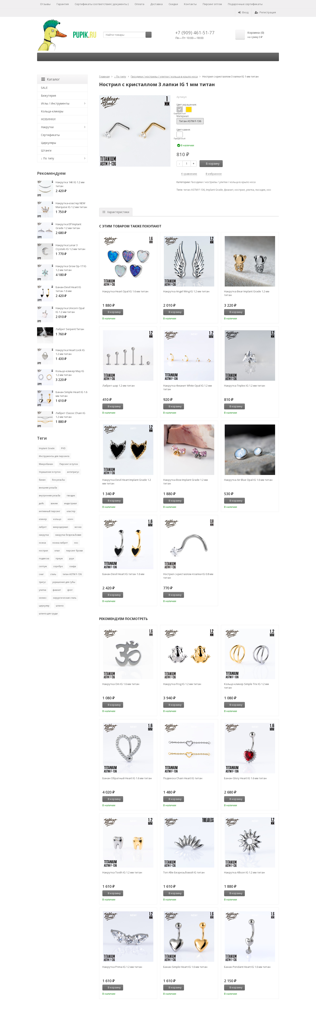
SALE (44, 88)
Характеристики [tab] (115, 212)
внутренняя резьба (49, 495)
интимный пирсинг (49, 511)
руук (71, 558)
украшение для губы (63, 581)
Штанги (46, 150)
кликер (43, 519)
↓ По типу (120, 76)
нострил (240, 189)
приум (59, 558)
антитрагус (73, 471)
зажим (54, 503)
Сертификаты (50, 135)
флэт (70, 589)
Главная (104, 76)
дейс (41, 503)
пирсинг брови (74, 550)
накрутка (44, 534)
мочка (78, 526)
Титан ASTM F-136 (190, 121)
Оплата (139, 4)
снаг (41, 574)
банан (42, 479)
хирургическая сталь (64, 597)
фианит (228, 189)
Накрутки (47, 127)
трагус (42, 581)
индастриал (70, 503)
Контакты (190, 4)
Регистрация (265, 12)
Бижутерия (48, 95)
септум (43, 566)
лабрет (43, 526)
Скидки (173, 4)
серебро (58, 566)
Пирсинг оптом (212, 4)
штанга (59, 605)
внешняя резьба (48, 487)
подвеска (44, 558)
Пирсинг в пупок (68, 463)
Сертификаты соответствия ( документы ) (102, 4)
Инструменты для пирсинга (54, 456)
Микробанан (46, 463)
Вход (243, 12)
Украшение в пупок (50, 471)
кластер (71, 511)
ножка (42, 542)
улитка (250, 189)
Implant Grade (214, 189)
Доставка (156, 4)
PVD (63, 448)
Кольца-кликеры (52, 111)
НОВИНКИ (48, 119)
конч (70, 519)
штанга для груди (48, 613)
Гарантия (63, 4)
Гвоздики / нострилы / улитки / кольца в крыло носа (164, 76)
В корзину (210, 163)
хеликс (43, 597)
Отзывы (45, 4)
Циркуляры (48, 143)
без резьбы (58, 479)
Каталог (50, 79)
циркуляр (44, 605)
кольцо (57, 519)
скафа (72, 566)
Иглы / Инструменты (55, 103)
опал (57, 550)
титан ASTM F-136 (194, 189)
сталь (53, 574)
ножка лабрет (60, 542)
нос (269, 189)
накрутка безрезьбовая (68, 534)
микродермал (60, 526)
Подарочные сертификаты (245, 4)
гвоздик (260, 189)
